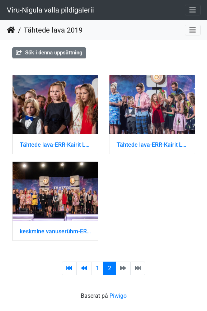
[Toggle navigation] (193, 10)
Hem (11, 30)
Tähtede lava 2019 (53, 30)
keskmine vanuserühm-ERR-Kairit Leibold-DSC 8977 (55, 231)
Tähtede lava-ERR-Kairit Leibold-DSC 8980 (55, 144)
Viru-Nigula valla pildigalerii (50, 10)
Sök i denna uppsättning (49, 52)
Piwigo (118, 295)
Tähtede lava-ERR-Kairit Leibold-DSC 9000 (152, 144)
